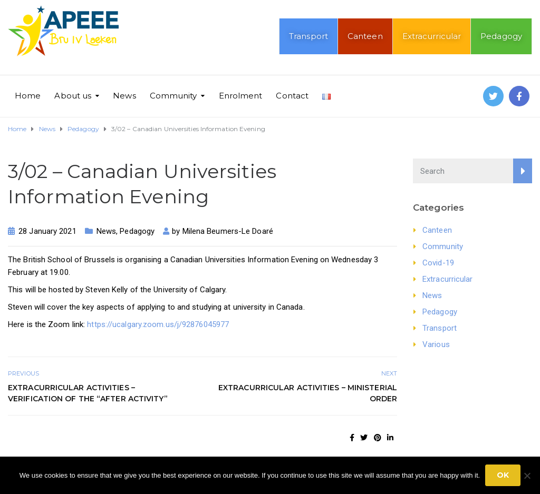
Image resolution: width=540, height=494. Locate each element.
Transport (308, 36)
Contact (292, 96)
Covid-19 (438, 263)
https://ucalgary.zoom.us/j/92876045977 (158, 324)
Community (173, 96)
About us (72, 96)
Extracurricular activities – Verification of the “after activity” (88, 393)
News (124, 96)
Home (28, 96)
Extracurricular (431, 36)
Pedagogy (501, 36)
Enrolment (241, 96)
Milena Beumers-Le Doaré (227, 231)
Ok (503, 475)
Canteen (365, 36)
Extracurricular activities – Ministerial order (307, 393)
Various (436, 344)
